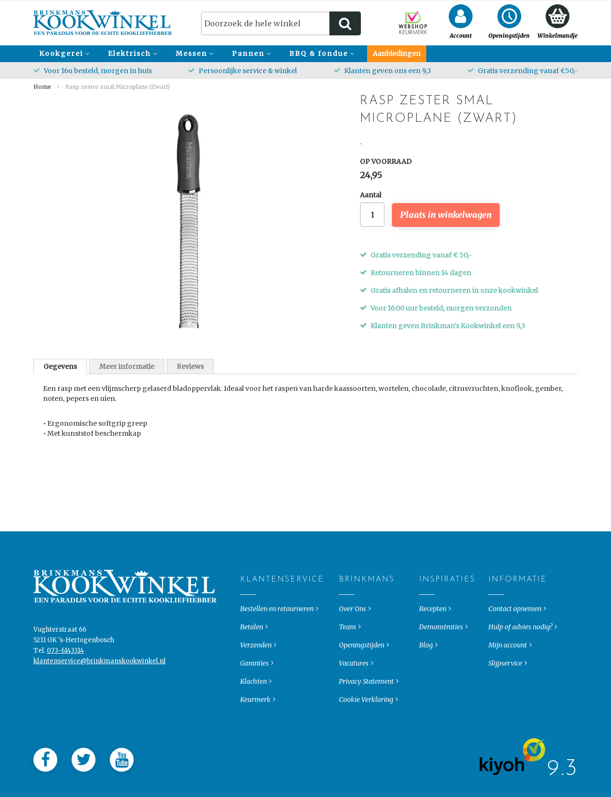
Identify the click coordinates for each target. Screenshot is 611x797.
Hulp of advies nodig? (520, 656)
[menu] (305, 53)
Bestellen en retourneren (277, 638)
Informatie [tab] (496, 609)
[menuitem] (63, 53)
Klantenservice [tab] (248, 609)
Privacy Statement (366, 711)
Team (347, 656)
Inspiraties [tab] (427, 609)
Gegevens (60, 366)
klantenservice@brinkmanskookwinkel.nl (99, 691)
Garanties (254, 693)
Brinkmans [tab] (347, 609)
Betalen (251, 656)
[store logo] (102, 22)
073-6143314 (65, 680)
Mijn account (507, 674)
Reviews (190, 366)
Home (42, 86)
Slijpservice (505, 693)
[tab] (60, 366)
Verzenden (256, 674)
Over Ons (352, 638)
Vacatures (354, 693)
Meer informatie (126, 366)
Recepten (432, 638)
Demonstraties (441, 656)
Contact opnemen (514, 638)
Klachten (253, 711)
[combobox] (281, 23)
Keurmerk (255, 729)
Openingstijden (361, 674)
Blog (426, 674)
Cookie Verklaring (366, 729)
